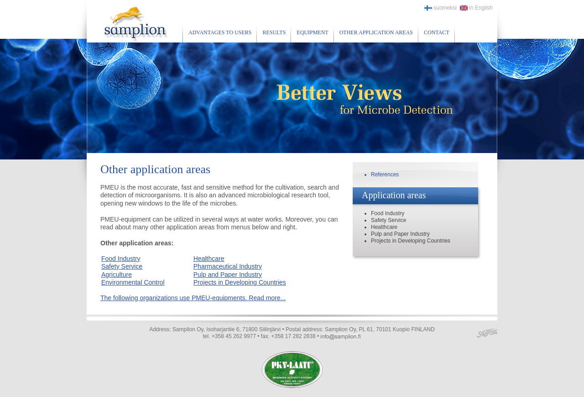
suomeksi (440, 8)
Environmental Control (133, 282)
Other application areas (376, 32)
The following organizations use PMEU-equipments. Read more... (193, 298)
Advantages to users (219, 32)
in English (476, 8)
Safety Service (121, 266)
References (385, 174)
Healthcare (208, 258)
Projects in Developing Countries (239, 282)
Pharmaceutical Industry (227, 266)
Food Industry (121, 258)
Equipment (312, 32)
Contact (436, 32)
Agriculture (116, 274)
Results (274, 32)
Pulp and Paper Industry (227, 274)
